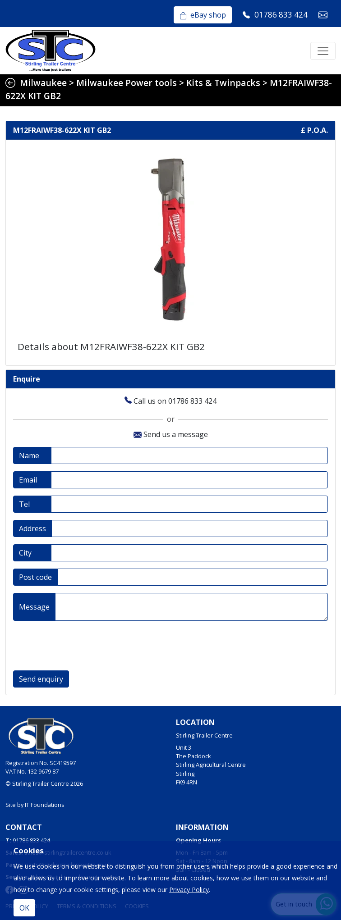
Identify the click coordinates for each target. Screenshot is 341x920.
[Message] (191, 607)
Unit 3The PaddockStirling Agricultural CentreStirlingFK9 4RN (211, 764)
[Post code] (192, 577)
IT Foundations (45, 805)
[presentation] (81, 645)
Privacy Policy (189, 889)
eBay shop (203, 15)
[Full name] (189, 455)
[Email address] (189, 479)
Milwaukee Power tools (126, 83)
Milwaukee (43, 83)
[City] (189, 552)
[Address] (189, 528)
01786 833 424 (31, 840)
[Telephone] (189, 504)
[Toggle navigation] (323, 51)
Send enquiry (41, 679)
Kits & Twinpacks (223, 83)
